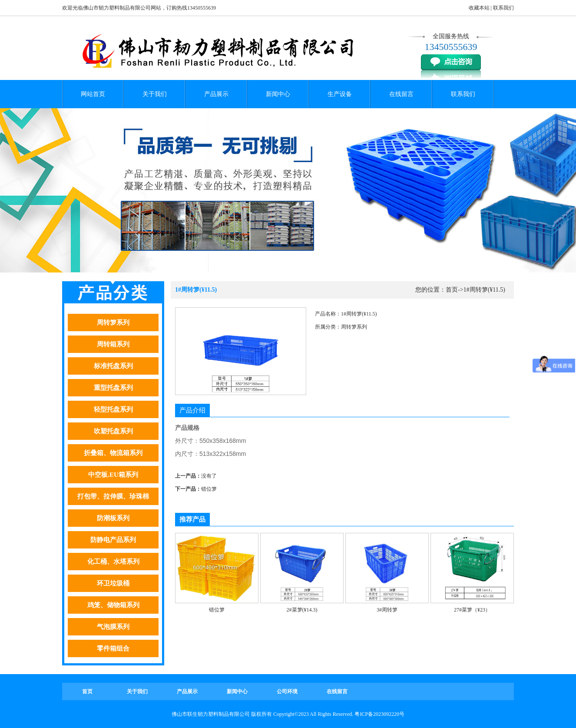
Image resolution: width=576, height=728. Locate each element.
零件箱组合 (113, 648)
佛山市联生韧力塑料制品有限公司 (211, 714)
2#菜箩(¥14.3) (302, 610)
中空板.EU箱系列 (113, 474)
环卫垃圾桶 (113, 583)
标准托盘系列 (113, 365)
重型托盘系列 (113, 387)
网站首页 (93, 94)
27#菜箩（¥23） (472, 610)
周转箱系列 (113, 344)
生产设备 (340, 94)
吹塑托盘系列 (113, 431)
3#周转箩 (387, 610)
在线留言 (401, 94)
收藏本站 (479, 8)
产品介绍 (192, 410)
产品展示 (216, 94)
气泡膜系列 (113, 626)
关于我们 (154, 94)
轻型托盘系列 (113, 409)
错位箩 (209, 489)
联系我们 (503, 8)
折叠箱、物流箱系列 (113, 452)
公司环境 (287, 691)
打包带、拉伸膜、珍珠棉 (113, 496)
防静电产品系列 (113, 539)
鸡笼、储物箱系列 (113, 605)
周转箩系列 (113, 322)
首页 (452, 289)
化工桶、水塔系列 (113, 561)
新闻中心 (278, 94)
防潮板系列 (113, 518)
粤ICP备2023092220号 (379, 714)
